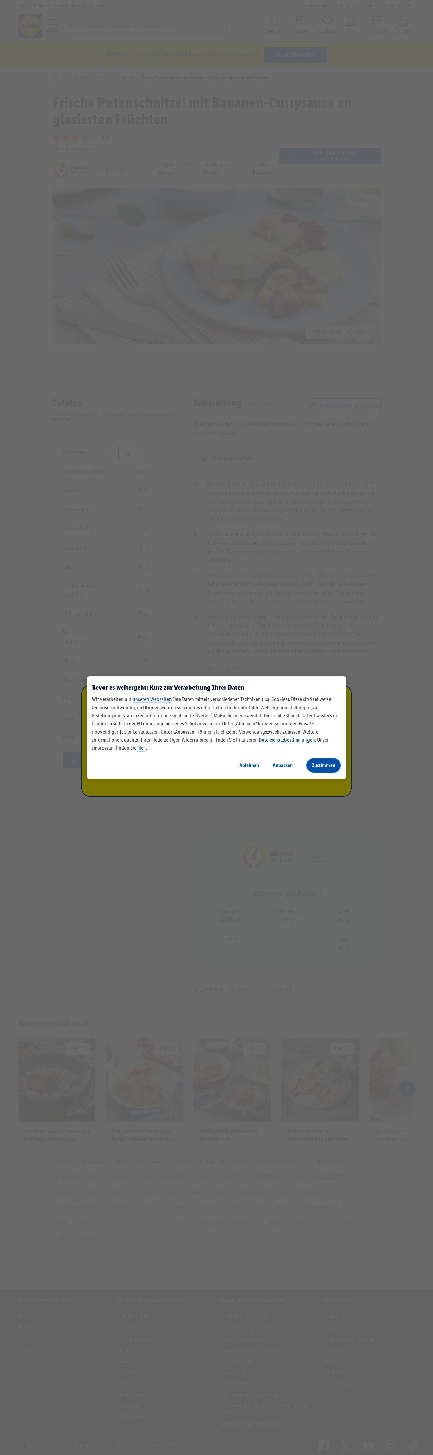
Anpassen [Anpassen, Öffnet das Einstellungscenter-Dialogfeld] (283, 765)
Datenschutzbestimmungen (287, 740)
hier (141, 748)
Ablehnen (249, 765)
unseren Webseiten (152, 699)
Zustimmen (323, 765)
